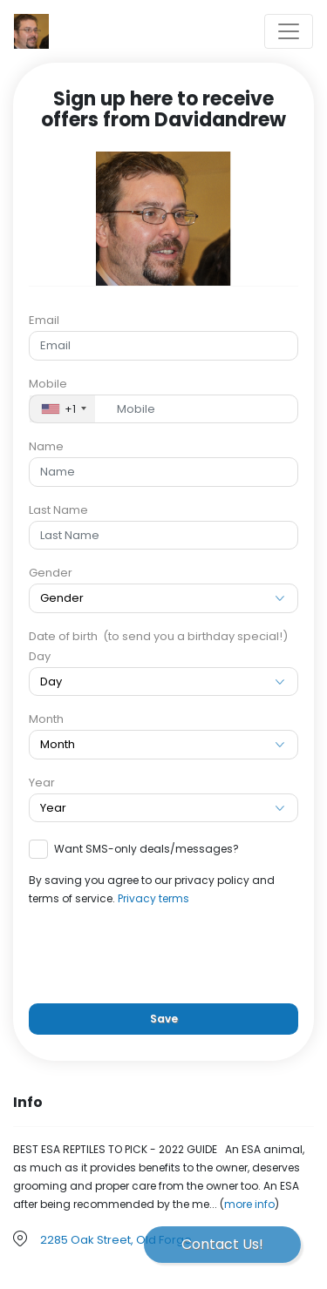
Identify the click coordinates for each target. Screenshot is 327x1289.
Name (46, 446)
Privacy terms (153, 898)
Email (44, 320)
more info (249, 1204)
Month (46, 719)
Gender (50, 572)
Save (164, 1018)
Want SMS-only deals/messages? (146, 848)
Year (42, 782)
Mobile (48, 383)
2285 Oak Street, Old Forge (116, 1240)
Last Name (58, 510)
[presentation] (163, 955)
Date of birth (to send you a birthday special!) (158, 636)
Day (40, 656)
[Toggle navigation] (288, 31)
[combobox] (62, 409)
